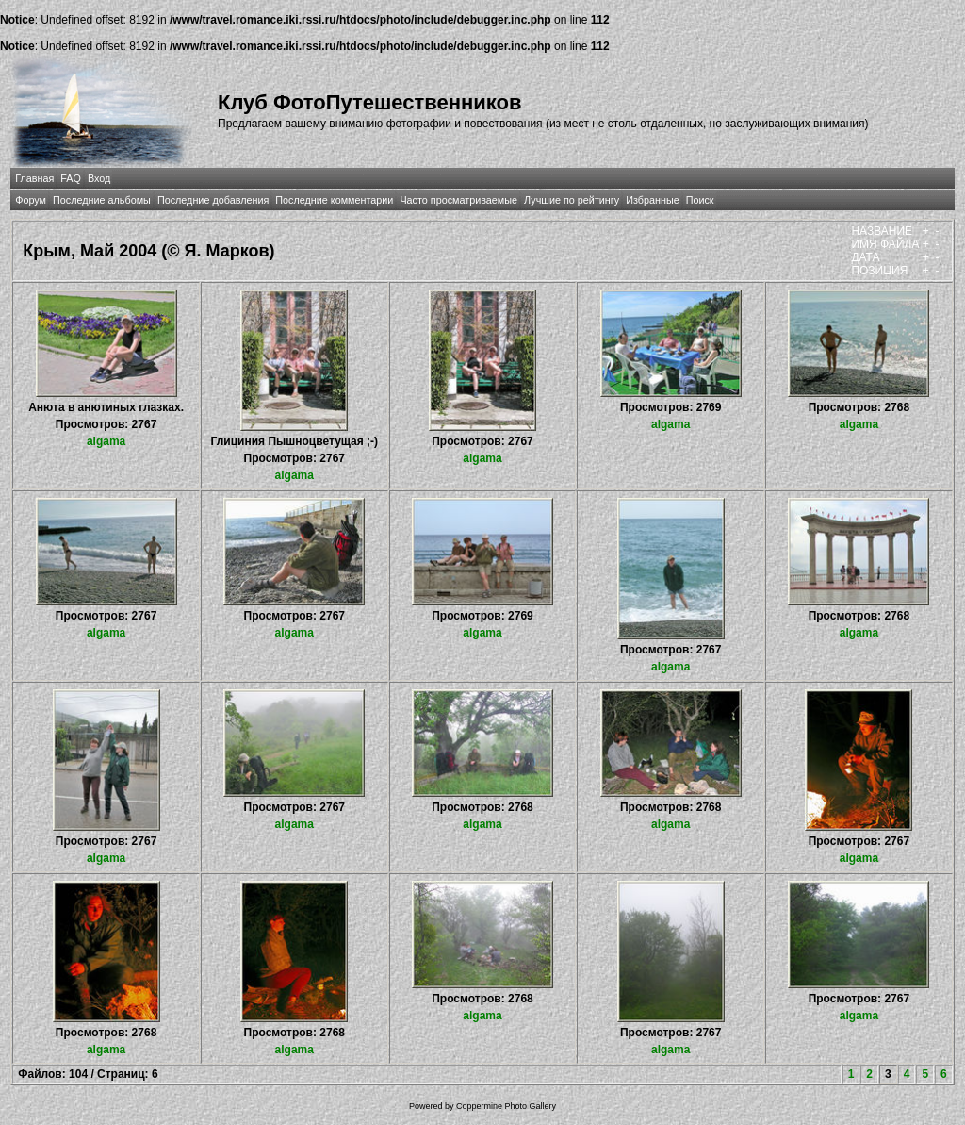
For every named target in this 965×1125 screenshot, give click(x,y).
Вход (99, 178)
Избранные (652, 200)
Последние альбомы (102, 200)
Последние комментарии (334, 200)
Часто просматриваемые (458, 200)
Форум (30, 200)
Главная (34, 178)
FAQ (70, 178)
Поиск (700, 200)
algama (106, 441)
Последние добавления (213, 200)
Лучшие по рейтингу (571, 200)
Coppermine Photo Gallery (506, 1106)
